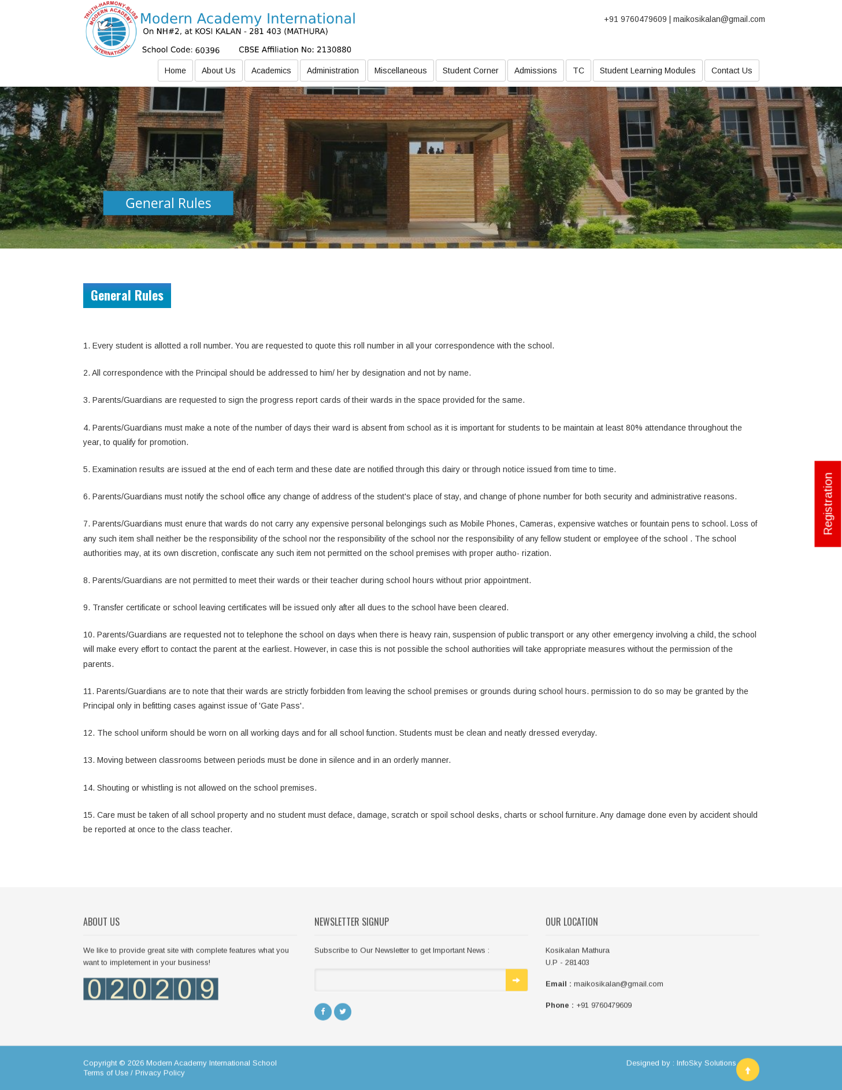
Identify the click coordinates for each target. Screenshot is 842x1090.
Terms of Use (105, 1076)
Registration (828, 503)
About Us (219, 70)
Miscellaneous (400, 70)
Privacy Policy (160, 1076)
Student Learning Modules (648, 70)
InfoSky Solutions (706, 1066)
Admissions (535, 70)
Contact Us (731, 70)
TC (578, 70)
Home (175, 70)
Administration (333, 70)
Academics (271, 70)
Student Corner (471, 70)
